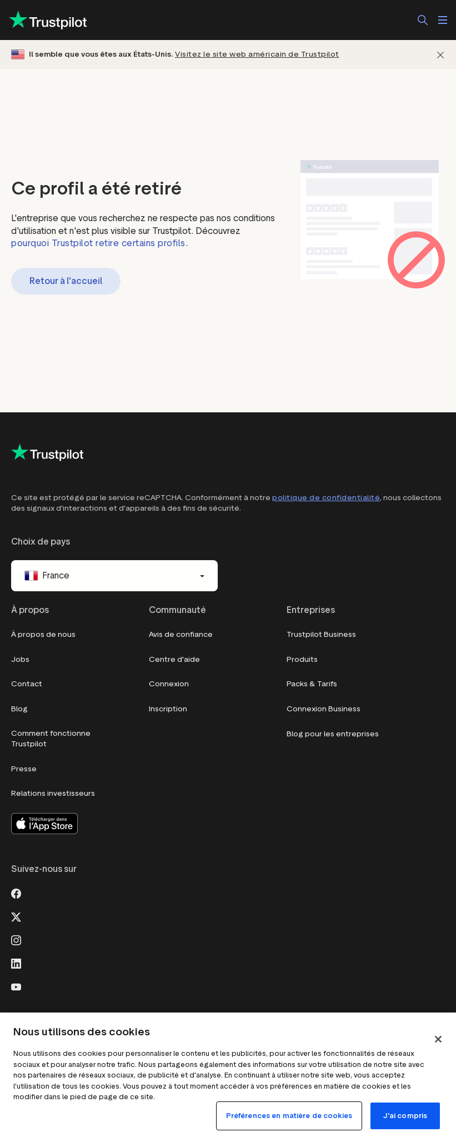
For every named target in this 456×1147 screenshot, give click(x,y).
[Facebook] (16, 892)
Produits (302, 659)
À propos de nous (43, 634)
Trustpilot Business (321, 634)
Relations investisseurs (53, 793)
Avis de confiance (181, 634)
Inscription (168, 709)
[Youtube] (16, 986)
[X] (16, 916)
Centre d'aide (174, 659)
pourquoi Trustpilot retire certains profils (98, 243)
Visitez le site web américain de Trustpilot (257, 54)
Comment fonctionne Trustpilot (51, 739)
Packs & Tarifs (312, 684)
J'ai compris (405, 1115)
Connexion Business (323, 709)
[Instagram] (16, 939)
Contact (26, 684)
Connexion (169, 684)
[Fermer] (440, 54)
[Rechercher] (422, 20)
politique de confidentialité (326, 497)
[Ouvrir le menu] (442, 20)
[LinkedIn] (16, 963)
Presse (24, 769)
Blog (19, 709)
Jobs (20, 659)
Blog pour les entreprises (333, 734)
